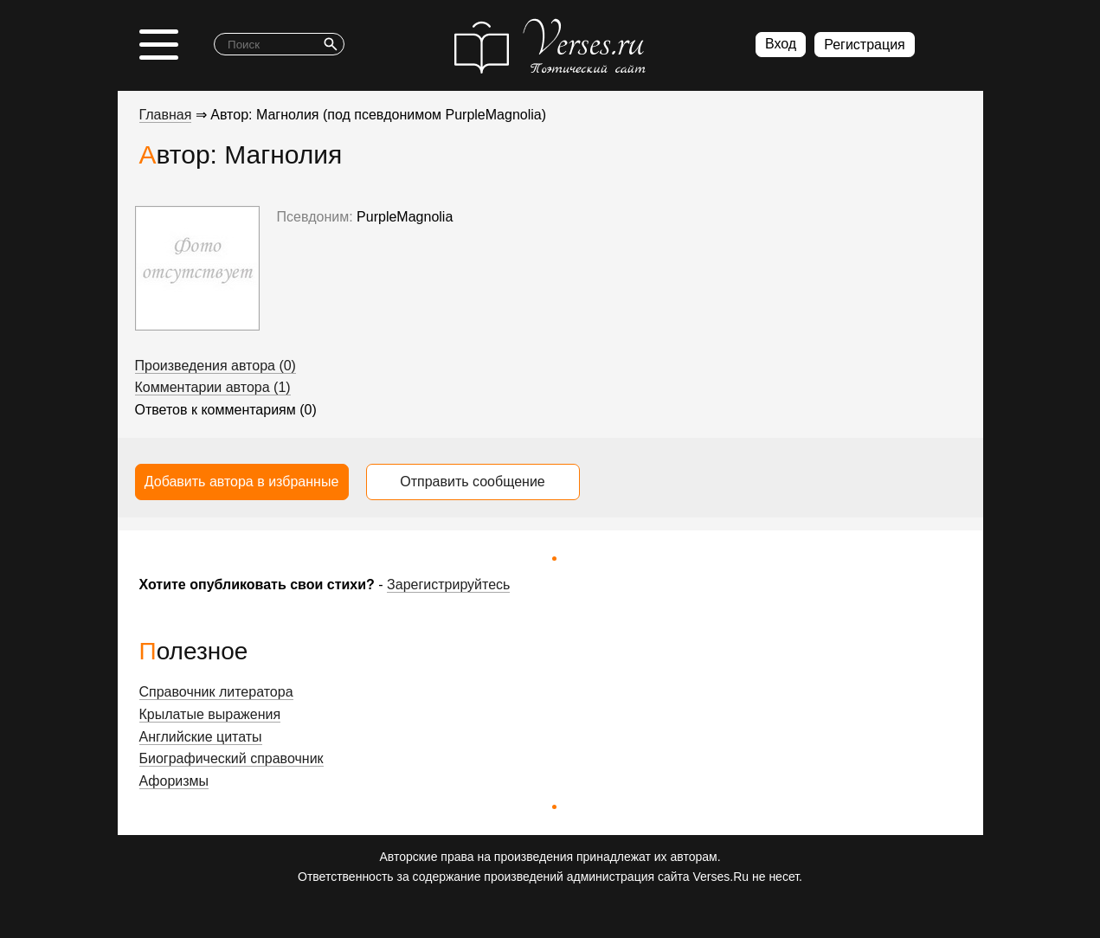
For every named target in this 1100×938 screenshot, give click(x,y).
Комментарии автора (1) (213, 387)
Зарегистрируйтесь (448, 584)
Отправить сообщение (472, 481)
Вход (780, 43)
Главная (165, 114)
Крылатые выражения (210, 714)
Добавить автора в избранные (242, 481)
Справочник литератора (216, 691)
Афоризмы (174, 781)
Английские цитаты (200, 736)
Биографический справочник (231, 758)
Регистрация (864, 44)
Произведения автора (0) (215, 365)
